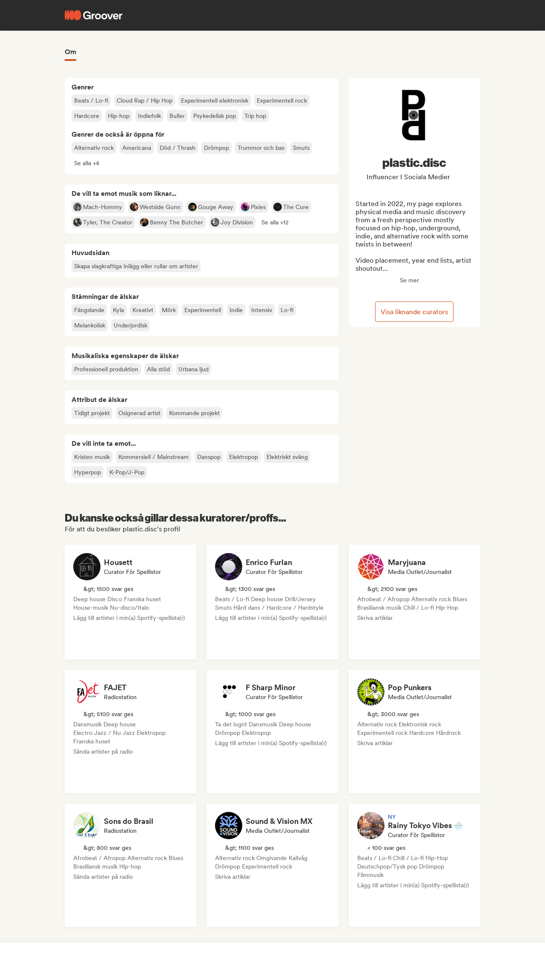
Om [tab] (70, 52)
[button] (87, 163)
